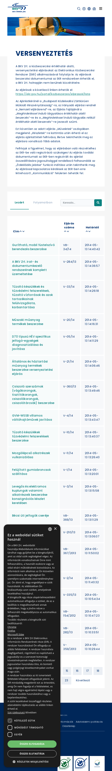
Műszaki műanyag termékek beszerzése (27, 322)
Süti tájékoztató (16, 712)
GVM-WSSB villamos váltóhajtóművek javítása (32, 418)
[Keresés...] (77, 202)
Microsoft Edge (16, 634)
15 (67, 671)
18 (98, 671)
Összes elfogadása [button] (32, 743)
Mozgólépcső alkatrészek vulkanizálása (31, 455)
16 (77, 671)
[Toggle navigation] (101, 8)
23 (66, 680)
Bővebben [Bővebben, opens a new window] (31, 712)
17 (87, 671)
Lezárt (19, 202)
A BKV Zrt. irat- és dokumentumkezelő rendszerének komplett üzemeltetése (29, 268)
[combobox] (50, 529)
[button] (78, 8)
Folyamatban (42, 202)
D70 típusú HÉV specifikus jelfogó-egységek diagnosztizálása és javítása (31, 343)
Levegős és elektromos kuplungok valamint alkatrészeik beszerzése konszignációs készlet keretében (30, 494)
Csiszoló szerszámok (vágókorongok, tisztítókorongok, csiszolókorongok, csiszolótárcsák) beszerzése (33, 394)
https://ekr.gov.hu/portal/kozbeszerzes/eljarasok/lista (53, 94)
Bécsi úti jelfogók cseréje (30, 516)
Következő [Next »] (83, 680)
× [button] (55, 528)
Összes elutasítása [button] (32, 753)
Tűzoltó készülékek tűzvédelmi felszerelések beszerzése (30, 436)
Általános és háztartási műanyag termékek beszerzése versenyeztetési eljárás (32, 368)
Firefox (11, 630)
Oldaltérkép (68, 726)
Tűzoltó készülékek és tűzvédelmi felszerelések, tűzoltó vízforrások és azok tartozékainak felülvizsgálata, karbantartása (32, 297)
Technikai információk (61, 721)
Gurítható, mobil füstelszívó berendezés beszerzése (33, 247)
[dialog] (32, 645)
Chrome (12, 627)
